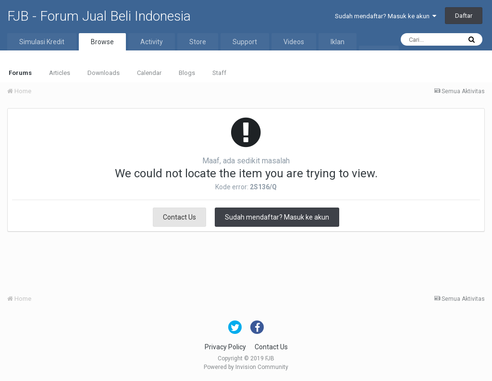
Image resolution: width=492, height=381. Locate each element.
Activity (151, 42)
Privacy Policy (225, 347)
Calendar (149, 72)
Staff (219, 72)
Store (197, 42)
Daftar (463, 15)
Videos (293, 42)
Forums (20, 72)
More (379, 54)
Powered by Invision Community (246, 367)
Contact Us (179, 217)
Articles (59, 72)
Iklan (337, 42)
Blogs (187, 72)
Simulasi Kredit (41, 42)
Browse (102, 42)
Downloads (103, 72)
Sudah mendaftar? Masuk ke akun (385, 16)
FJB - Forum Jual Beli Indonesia (99, 16)
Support (245, 42)
